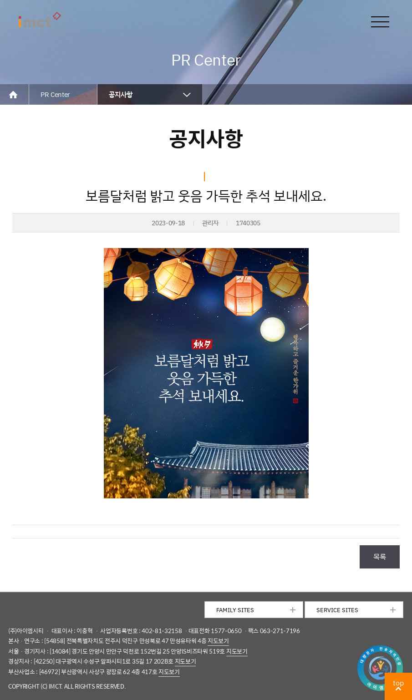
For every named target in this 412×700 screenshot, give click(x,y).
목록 (379, 556)
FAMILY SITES (235, 610)
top (398, 683)
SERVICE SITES (337, 610)
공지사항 (120, 94)
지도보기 (218, 640)
